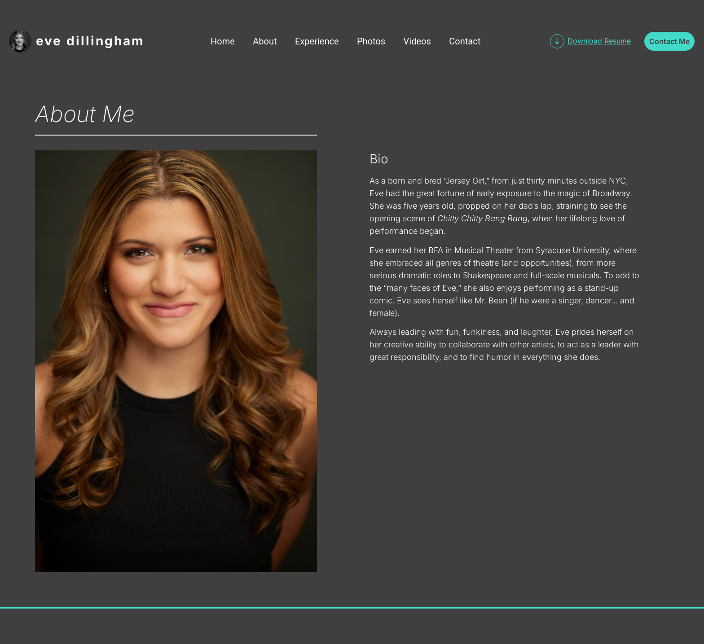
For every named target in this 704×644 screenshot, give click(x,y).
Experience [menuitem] (317, 41)
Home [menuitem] (223, 41)
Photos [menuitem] (371, 41)
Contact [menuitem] (464, 41)
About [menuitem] (265, 41)
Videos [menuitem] (417, 41)
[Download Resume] (557, 41)
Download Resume (599, 40)
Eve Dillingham (90, 40)
